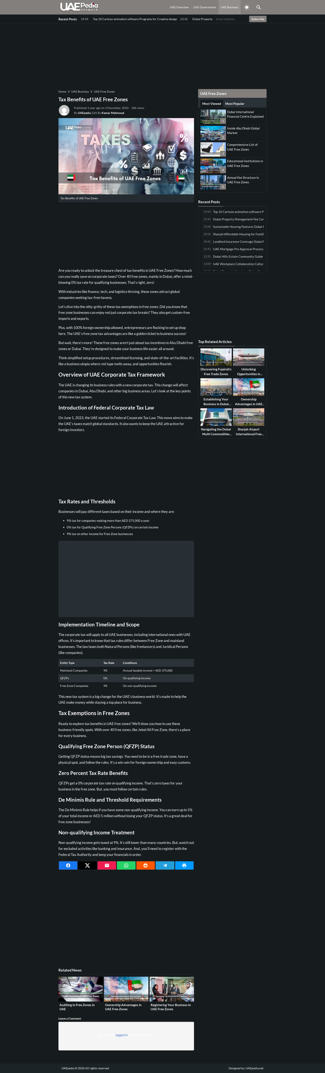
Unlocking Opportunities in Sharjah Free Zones (248, 373)
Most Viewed (211, 103)
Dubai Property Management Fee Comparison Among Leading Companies (130, 19)
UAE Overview (179, 7)
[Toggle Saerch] (259, 7)
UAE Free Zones (104, 91)
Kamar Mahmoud (113, 113)
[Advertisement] (162, 56)
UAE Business (229, 7)
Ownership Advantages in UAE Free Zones (123, 1007)
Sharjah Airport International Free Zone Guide (249, 433)
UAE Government (204, 7)
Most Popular (234, 103)
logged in (121, 1035)
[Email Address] (231, 19)
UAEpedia (84, 113)
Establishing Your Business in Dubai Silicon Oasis (216, 403)
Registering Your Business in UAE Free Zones (171, 1007)
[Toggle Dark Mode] (247, 7)
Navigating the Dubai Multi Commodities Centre (216, 433)
